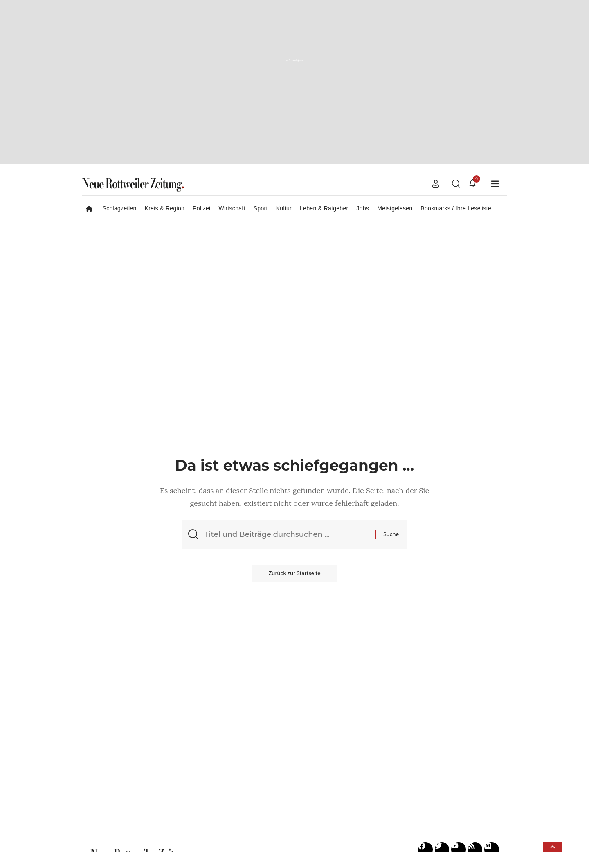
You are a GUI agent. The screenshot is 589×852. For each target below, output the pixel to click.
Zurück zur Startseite (294, 573)
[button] (436, 184)
